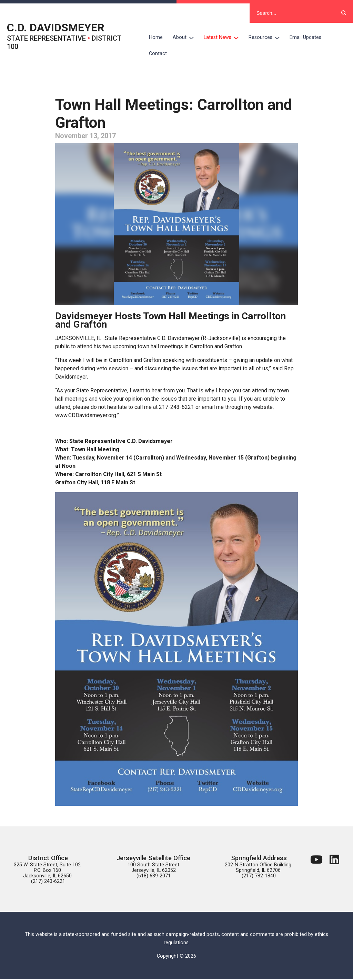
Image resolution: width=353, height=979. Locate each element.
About (186, 37)
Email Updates (305, 37)
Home (156, 37)
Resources (267, 37)
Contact (158, 53)
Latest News (224, 37)
